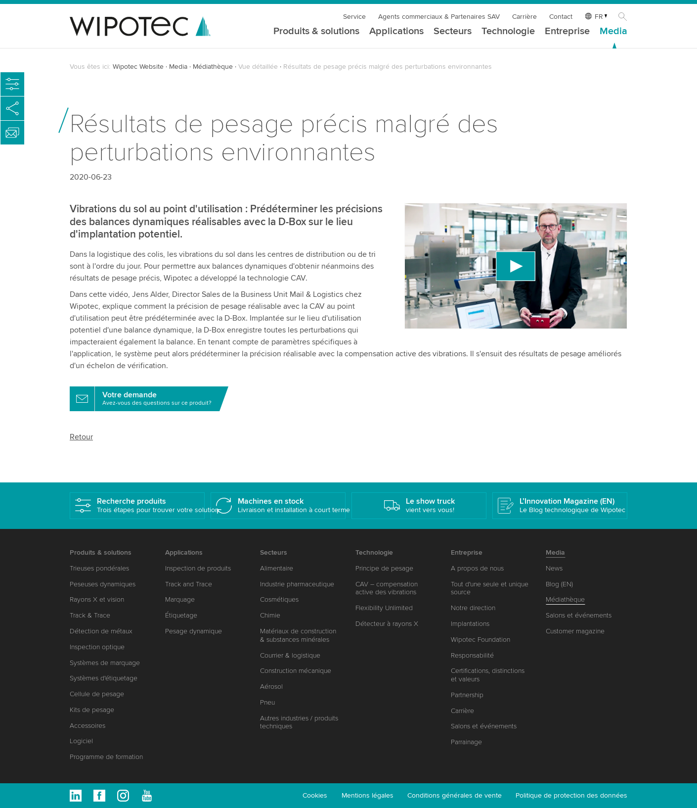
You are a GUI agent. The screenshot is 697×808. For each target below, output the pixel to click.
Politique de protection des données (571, 795)
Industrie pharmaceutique (297, 584)
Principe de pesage (384, 568)
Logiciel (81, 741)
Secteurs (453, 31)
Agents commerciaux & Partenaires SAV (439, 16)
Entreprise (567, 31)
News (554, 568)
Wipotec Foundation (480, 639)
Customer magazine (575, 631)
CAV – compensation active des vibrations (386, 588)
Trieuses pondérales (99, 568)
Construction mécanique (295, 670)
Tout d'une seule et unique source (489, 588)
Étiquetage (181, 615)
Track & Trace (90, 615)
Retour (81, 437)
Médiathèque (213, 66)
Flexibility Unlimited (384, 608)
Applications (396, 31)
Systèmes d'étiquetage (103, 678)
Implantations (470, 623)
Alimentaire (276, 568)
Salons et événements (484, 726)
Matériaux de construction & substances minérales (298, 635)
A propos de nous (477, 568)
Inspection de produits (198, 568)
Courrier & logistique (290, 655)
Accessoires (87, 725)
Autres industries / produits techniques (299, 722)
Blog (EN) (559, 584)
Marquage (180, 599)
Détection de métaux (101, 631)
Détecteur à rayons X (386, 623)
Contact (560, 16)
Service (354, 16)
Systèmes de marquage (105, 663)
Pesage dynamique (193, 631)
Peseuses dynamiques (102, 584)
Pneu (267, 702)
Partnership (467, 695)
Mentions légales (367, 795)
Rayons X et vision (97, 599)
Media (613, 31)
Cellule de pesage (97, 694)
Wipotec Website (138, 66)
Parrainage (466, 742)
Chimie (270, 615)
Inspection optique (97, 647)
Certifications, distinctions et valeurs (487, 674)
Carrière (524, 16)
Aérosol (271, 686)
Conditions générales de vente (454, 795)
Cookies (315, 795)
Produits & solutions (316, 31)
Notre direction (473, 608)
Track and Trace (188, 584)
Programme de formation (106, 757)
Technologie (508, 31)
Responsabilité (472, 655)
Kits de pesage (92, 710)
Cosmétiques (279, 599)
